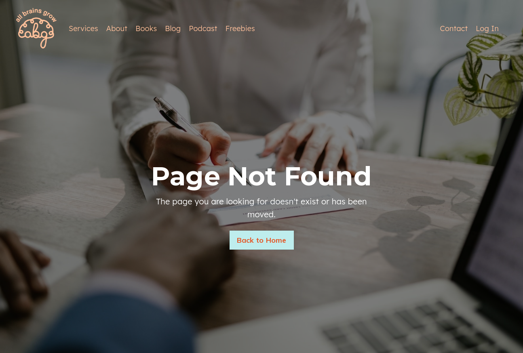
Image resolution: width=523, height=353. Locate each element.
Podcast (203, 28)
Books (146, 28)
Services (83, 28)
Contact (454, 28)
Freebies (240, 28)
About (116, 28)
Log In (487, 28)
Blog (173, 28)
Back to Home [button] (262, 240)
